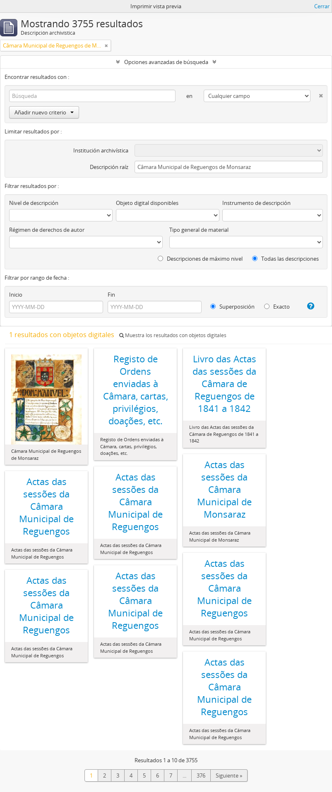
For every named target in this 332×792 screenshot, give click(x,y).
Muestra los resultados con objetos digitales (172, 335)
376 (201, 775)
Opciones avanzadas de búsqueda (166, 62)
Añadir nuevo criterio (44, 112)
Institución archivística (100, 150)
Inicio (15, 294)
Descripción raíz (109, 167)
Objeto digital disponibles (147, 203)
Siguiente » (229, 775)
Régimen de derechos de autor (46, 229)
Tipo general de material (199, 229)
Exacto (277, 306)
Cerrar (322, 6)
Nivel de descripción (33, 203)
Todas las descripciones (285, 258)
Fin (111, 294)
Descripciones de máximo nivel (200, 258)
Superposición (232, 306)
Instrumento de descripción (256, 203)
